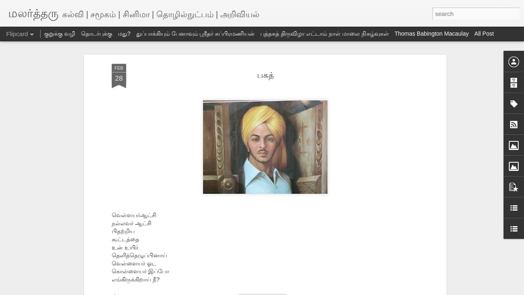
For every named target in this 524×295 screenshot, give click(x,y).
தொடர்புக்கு (96, 33)
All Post (484, 33)
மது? (124, 33)
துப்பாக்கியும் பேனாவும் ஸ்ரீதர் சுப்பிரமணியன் (195, 33)
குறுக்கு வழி (59, 33)
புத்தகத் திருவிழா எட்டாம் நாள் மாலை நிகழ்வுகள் (324, 33)
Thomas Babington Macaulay (432, 33)
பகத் (265, 74)
